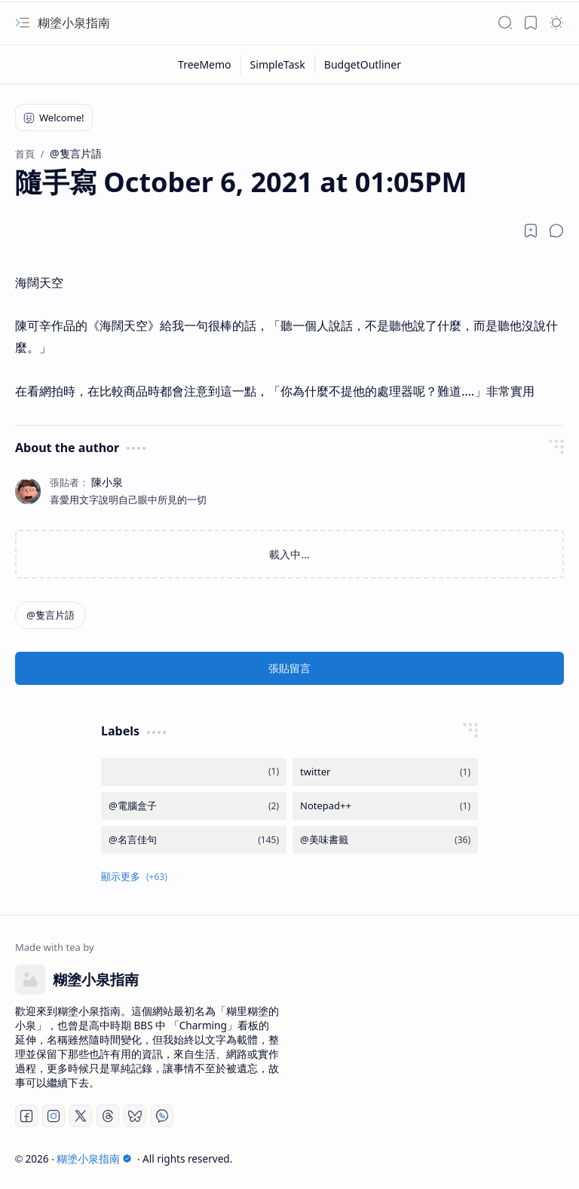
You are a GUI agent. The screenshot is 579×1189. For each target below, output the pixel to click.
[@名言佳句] (193, 840)
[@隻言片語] (50, 615)
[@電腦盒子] (193, 806)
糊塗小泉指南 (74, 22)
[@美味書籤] (385, 840)
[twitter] (385, 772)
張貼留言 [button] (289, 668)
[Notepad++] (385, 806)
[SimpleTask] (278, 64)
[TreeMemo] (205, 64)
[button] (22, 22)
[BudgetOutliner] (362, 64)
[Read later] (530, 230)
